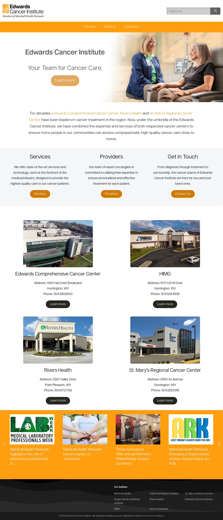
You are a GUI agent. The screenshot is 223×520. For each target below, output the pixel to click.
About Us (110, 26)
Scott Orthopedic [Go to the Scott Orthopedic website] (158, 509)
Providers (111, 194)
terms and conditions (153, 516)
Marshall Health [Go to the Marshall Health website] (122, 493)
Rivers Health (131, 113)
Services (89, 26)
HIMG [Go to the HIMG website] (117, 509)
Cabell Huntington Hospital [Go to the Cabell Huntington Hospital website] (163, 493)
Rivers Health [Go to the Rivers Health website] (156, 499)
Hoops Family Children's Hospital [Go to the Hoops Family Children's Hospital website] (127, 501)
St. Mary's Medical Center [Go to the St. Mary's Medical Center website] (199, 493)
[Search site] (215, 11)
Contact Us (132, 26)
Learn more (65, 81)
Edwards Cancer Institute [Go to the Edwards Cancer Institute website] (199, 499)
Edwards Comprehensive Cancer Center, (86, 113)
